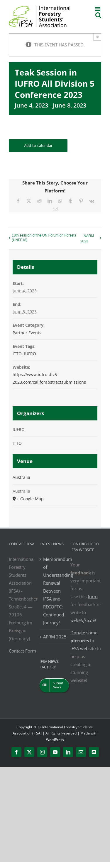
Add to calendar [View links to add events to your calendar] (38, 145)
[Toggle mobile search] (98, 15)
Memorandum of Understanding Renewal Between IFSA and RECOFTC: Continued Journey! (55, 590)
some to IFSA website (83, 640)
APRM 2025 (55, 637)
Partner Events (27, 333)
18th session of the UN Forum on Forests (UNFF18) (44, 237)
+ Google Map (30, 499)
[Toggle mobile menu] (98, 9)
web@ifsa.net (83, 620)
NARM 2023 (87, 238)
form (93, 596)
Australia (21, 477)
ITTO (17, 353)
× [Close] (97, 36)
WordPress (55, 739)
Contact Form (22, 651)
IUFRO (30, 353)
